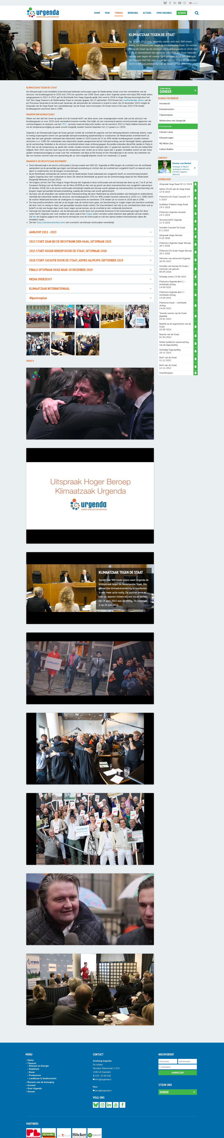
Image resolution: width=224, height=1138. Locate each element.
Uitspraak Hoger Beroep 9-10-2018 (174, 236)
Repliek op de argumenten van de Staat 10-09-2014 (175, 326)
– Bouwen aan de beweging (40, 1058)
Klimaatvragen (166, 137)
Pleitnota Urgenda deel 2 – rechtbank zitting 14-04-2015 (172, 295)
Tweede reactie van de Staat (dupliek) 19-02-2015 (173, 316)
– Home (30, 1036)
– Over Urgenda (34, 1064)
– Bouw (31, 1048)
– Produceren (34, 1051)
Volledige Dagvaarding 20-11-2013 (170, 351)
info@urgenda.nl (103, 1055)
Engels (89, 213)
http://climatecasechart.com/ (51, 222)
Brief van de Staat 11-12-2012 (168, 359)
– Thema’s (31, 1039)
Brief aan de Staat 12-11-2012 (168, 366)
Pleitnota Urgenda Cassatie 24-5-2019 (172, 213)
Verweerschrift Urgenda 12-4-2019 (174, 221)
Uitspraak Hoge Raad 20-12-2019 (175, 184)
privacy (62, 1130)
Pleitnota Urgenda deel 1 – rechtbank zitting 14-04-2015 (172, 284)
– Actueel (30, 1061)
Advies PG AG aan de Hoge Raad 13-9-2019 (174, 190)
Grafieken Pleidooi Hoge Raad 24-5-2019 (174, 206)
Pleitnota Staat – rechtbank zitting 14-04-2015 (172, 305)
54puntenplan (166, 114)
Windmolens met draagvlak (172, 120)
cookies (70, 1130)
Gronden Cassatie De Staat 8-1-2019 (174, 229)
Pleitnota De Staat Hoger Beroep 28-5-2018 (175, 252)
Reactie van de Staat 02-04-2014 (169, 336)
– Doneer (30, 1067)
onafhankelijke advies (133, 100)
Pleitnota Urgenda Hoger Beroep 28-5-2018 (175, 244)
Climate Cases (166, 132)
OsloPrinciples (166, 372)
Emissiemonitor (166, 109)
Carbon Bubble (166, 149)
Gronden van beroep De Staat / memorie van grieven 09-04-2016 (174, 269)
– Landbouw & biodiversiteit (41, 1054)
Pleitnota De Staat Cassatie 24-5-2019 (175, 198)
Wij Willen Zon (166, 143)
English (194, 1130)
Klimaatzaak (165, 126)
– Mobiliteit (33, 1045)
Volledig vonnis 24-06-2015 (172, 276)
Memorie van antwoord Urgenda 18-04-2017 (174, 260)
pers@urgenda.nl (103, 1066)
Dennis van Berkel (181, 163)
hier (34, 216)
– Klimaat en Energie (38, 1041)
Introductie (164, 103)
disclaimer (52, 1130)
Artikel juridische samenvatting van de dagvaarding (174, 343)
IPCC (64, 124)
